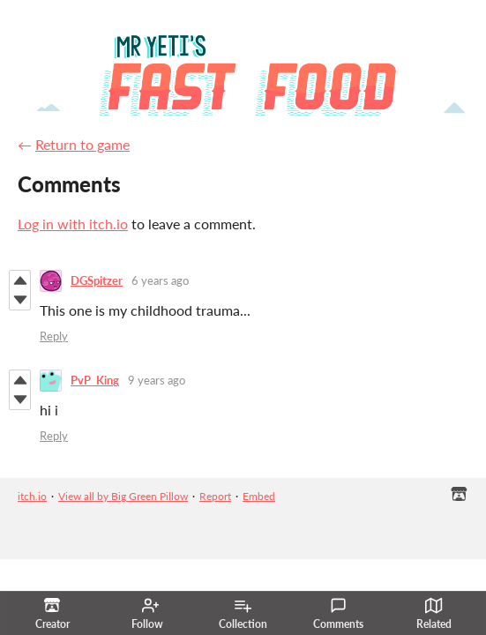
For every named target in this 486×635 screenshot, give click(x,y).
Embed (259, 496)
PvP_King (95, 380)
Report (215, 496)
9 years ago (156, 380)
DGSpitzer (97, 280)
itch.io (32, 496)
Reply (54, 336)
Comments (338, 614)
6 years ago (160, 280)
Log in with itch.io (73, 223)
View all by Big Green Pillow (123, 496)
